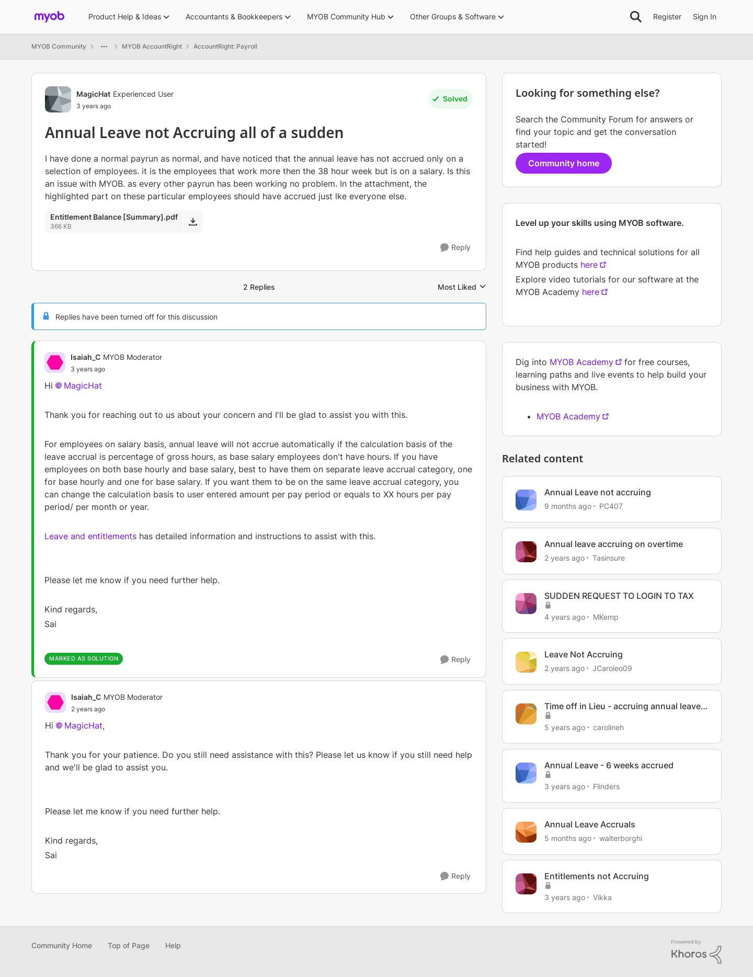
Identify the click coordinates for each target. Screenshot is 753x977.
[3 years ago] (564, 786)
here (589, 264)
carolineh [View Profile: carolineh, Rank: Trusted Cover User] (608, 727)
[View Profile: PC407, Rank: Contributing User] (526, 500)
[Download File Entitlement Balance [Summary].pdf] (192, 221)
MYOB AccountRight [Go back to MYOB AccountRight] (152, 46)
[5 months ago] (567, 838)
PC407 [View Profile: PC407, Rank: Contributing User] (611, 506)
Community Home (61, 945)
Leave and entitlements (90, 536)
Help (173, 945)
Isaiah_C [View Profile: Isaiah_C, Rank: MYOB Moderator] (85, 357)
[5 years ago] (564, 727)
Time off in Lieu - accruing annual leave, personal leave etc (623, 706)
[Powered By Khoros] (696, 952)
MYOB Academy (581, 362)
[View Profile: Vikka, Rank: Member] (526, 883)
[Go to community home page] (49, 17)
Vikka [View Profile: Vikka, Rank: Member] (602, 896)
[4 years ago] (564, 616)
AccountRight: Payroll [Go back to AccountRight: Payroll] (225, 46)
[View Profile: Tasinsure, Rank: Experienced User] (526, 551)
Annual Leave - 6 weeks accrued (609, 765)
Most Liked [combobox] (462, 287)
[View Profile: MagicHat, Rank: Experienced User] (58, 99)
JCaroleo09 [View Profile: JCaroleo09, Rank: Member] (612, 668)
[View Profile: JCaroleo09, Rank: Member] (526, 662)
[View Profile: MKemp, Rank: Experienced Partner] (526, 603)
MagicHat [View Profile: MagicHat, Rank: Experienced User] (93, 93)
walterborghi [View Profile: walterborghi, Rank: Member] (620, 838)
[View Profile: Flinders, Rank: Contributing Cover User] (526, 773)
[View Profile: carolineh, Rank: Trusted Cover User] (526, 713)
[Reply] (455, 248)
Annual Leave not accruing (597, 492)
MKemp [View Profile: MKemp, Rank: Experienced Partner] (606, 616)
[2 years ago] (564, 557)
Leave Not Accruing (583, 654)
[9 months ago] (567, 506)
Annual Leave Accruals (589, 824)
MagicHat (83, 385)
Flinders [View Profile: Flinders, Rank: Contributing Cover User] (606, 786)
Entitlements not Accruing (596, 876)
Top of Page (129, 945)
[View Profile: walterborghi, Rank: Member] (526, 832)
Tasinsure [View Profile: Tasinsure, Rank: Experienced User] (608, 557)
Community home (563, 163)
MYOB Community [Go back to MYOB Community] (58, 46)
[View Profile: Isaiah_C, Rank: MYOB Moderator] (54, 362)
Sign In (704, 16)
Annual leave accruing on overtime (613, 544)
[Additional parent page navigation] (104, 46)
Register (667, 16)
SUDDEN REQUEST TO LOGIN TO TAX (619, 595)
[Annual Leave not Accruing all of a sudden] (116, 369)
